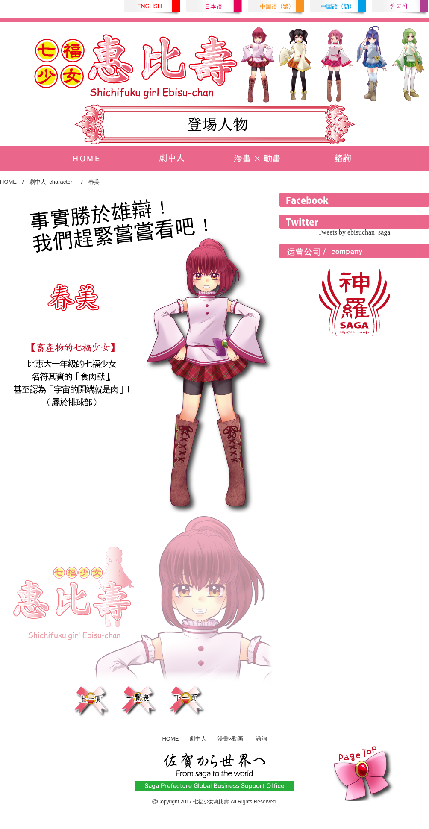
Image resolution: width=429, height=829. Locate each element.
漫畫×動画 (230, 738)
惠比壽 (221, 802)
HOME (8, 182)
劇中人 (198, 738)
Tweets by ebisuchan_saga (354, 232)
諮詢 (256, 738)
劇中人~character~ (52, 182)
